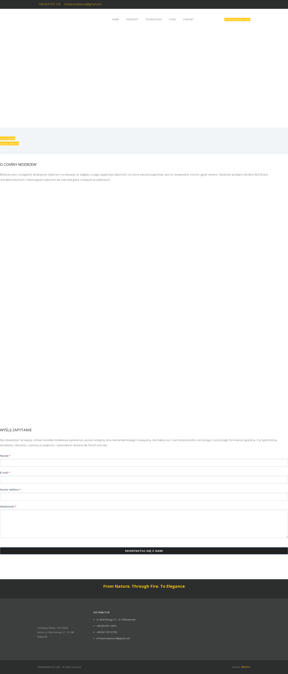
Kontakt (188, 19)
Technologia (154, 19)
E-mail (5, 472)
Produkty (132, 19)
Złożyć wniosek (9, 143)
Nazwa (5, 455)
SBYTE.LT (246, 667)
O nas (172, 19)
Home (115, 19)
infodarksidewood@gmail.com (83, 4)
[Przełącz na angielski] (202, 19)
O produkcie (7, 138)
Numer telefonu (10, 489)
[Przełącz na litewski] (213, 19)
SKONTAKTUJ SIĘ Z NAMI (237, 19)
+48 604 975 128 (49, 4)
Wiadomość (8, 506)
